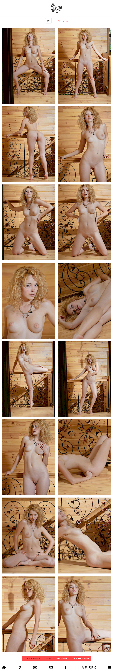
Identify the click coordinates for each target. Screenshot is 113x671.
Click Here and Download (56, 658)
